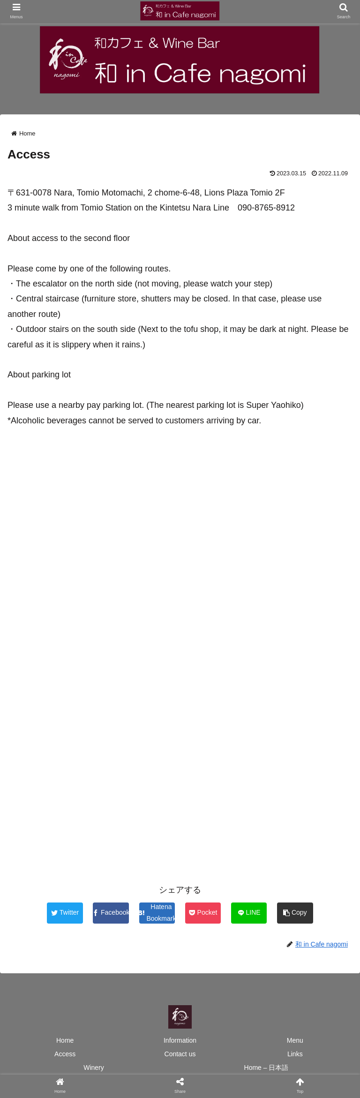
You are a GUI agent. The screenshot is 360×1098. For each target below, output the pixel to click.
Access (64, 1054)
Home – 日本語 (266, 1067)
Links (295, 1054)
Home (65, 1040)
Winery (93, 1067)
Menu (295, 1040)
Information (180, 1040)
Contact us (180, 1054)
